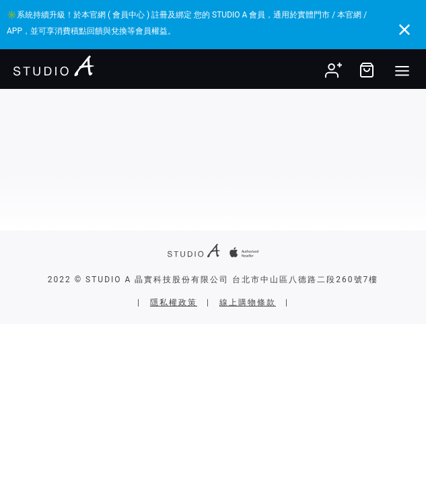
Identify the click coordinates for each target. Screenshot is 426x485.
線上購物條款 (247, 302)
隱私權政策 (173, 302)
